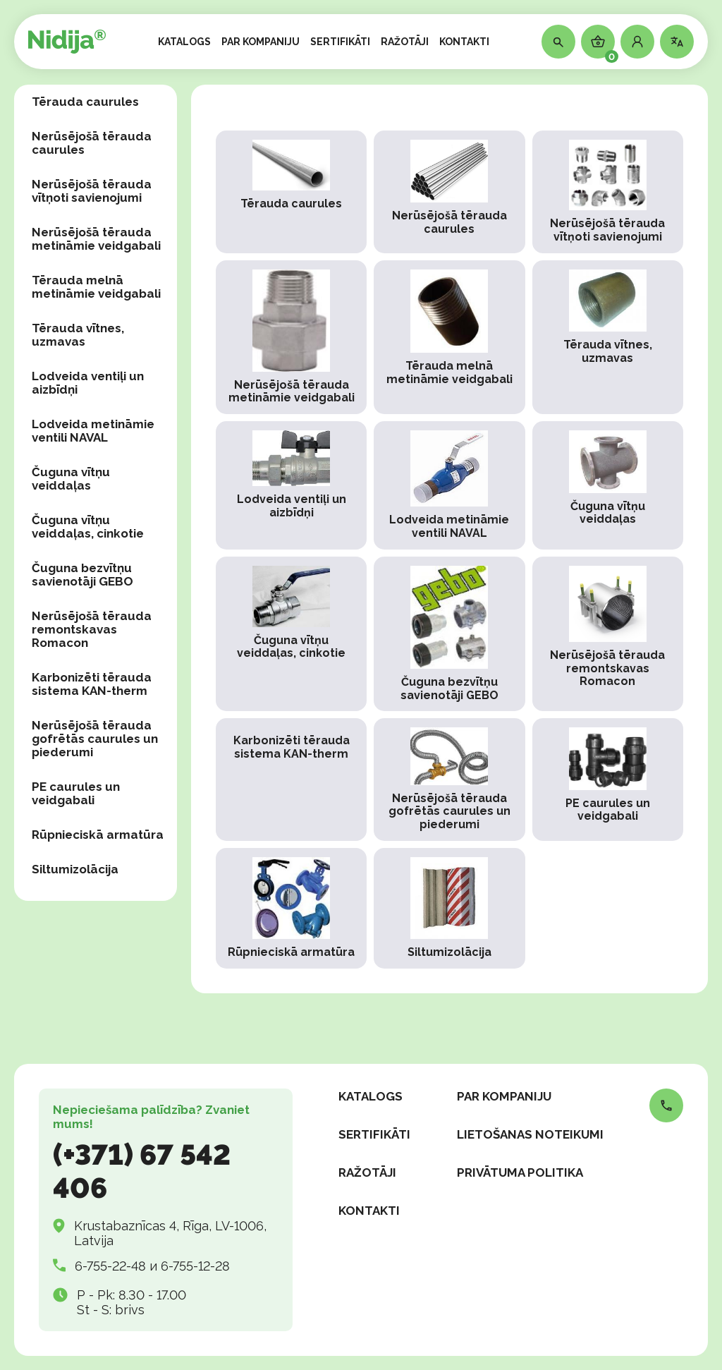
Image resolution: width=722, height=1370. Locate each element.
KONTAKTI (464, 41)
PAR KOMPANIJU (260, 41)
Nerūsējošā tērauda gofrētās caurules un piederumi (95, 738)
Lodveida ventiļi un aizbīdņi (88, 382)
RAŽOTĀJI (405, 41)
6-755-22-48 (110, 1266)
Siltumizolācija (75, 869)
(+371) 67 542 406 (142, 1171)
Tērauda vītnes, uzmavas (78, 334)
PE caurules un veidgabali (76, 793)
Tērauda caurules (85, 102)
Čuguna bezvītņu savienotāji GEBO (82, 574)
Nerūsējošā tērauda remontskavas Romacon (92, 629)
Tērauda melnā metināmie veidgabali (96, 287)
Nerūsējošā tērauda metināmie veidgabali (96, 239)
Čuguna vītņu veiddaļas (71, 478)
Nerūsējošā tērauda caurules (92, 143)
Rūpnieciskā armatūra (98, 835)
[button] (637, 42)
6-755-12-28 (195, 1266)
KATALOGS (184, 41)
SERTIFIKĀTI (340, 41)
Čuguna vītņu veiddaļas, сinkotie (88, 526)
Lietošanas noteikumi (530, 1134)
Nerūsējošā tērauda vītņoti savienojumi (92, 191)
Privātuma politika (520, 1172)
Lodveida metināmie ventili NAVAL (93, 430)
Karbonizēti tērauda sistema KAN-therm (92, 684)
